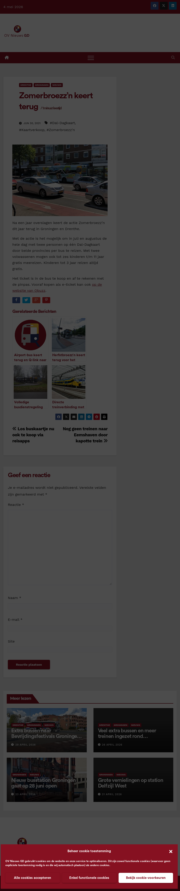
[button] (171, 851)
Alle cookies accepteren (32, 878)
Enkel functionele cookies (89, 878)
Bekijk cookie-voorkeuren (146, 878)
